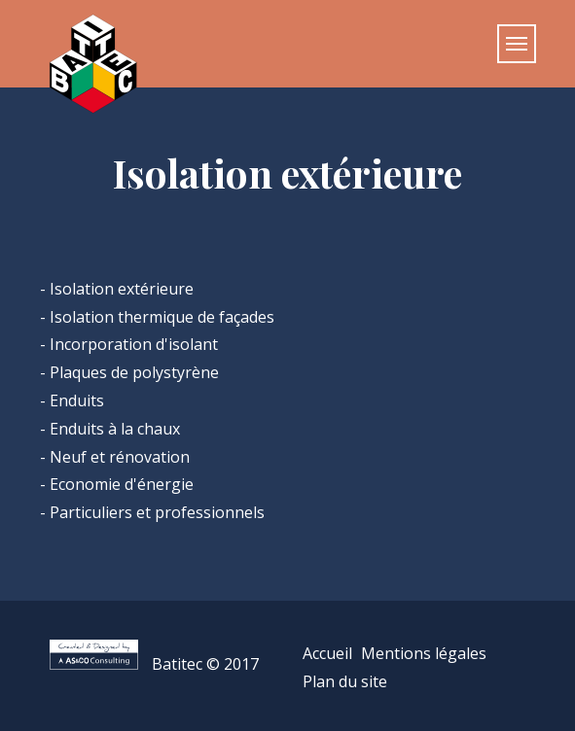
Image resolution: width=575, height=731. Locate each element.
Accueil (327, 653)
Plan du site (345, 681)
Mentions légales (423, 653)
